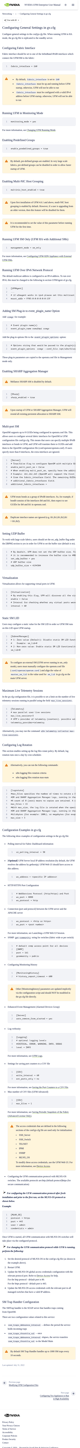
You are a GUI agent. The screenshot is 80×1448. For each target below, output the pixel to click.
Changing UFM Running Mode (41, 130)
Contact (5, 1443)
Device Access (43, 1166)
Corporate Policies (9, 1436)
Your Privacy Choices (11, 1426)
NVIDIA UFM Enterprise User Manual (42, 5)
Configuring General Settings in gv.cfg (35, 14)
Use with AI (12, 20)
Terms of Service (9, 1429)
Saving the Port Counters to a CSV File (50, 1087)
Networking (7, 14)
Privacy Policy (8, 1422)
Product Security (9, 1439)
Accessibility (7, 1432)
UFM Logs (37, 1056)
